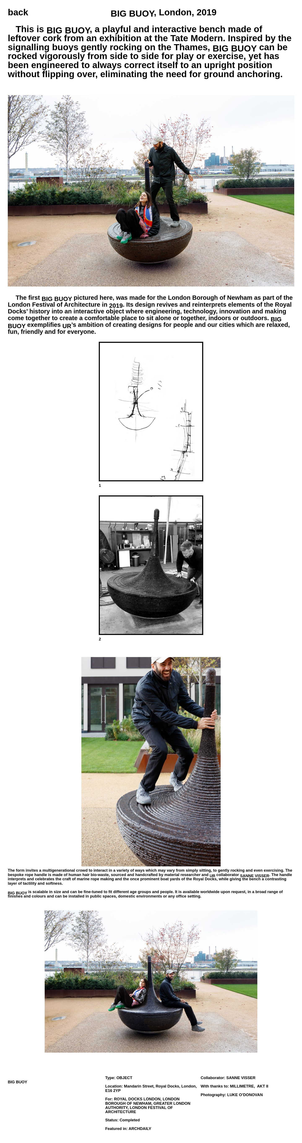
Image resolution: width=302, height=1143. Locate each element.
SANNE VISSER (240, 1078)
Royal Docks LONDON (137, 1099)
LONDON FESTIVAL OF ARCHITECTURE (139, 1109)
